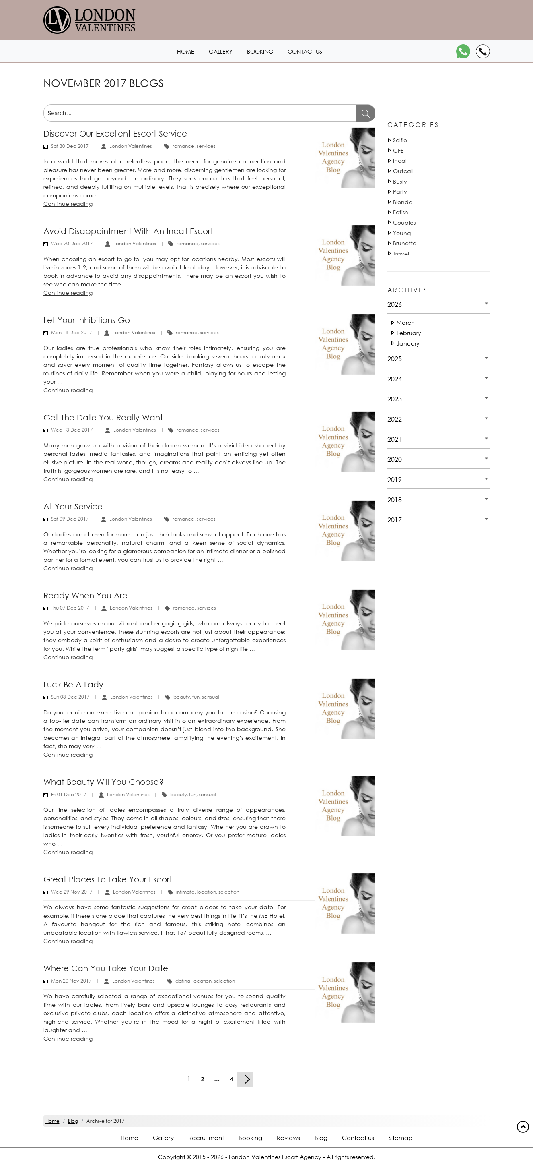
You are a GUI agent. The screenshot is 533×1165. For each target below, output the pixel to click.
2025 (394, 358)
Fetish (400, 212)
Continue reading (68, 203)
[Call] (483, 51)
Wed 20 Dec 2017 (72, 243)
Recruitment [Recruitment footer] (206, 1138)
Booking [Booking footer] (250, 1138)
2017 (394, 519)
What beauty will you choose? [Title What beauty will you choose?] (103, 781)
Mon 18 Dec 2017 (71, 332)
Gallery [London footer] (163, 1138)
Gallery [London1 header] (221, 51)
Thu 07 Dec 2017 (70, 607)
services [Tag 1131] (206, 146)
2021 (394, 439)
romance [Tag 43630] (183, 146)
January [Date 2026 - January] (408, 343)
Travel (401, 253)
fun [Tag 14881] (196, 696)
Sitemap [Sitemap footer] (400, 1138)
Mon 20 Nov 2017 (71, 980)
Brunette (404, 243)
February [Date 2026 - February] (409, 333)
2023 (394, 399)
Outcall (403, 171)
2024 (394, 379)
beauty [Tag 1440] (181, 696)
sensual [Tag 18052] (210, 696)
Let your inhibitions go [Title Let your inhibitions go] (86, 320)
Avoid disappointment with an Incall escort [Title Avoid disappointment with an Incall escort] (128, 231)
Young (402, 233)
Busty (400, 181)
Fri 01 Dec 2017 (68, 794)
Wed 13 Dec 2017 (72, 429)
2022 (394, 419)
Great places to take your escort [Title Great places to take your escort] (107, 879)
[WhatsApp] (463, 51)
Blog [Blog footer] (321, 1138)
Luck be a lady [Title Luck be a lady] (73, 684)
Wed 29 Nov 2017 (72, 891)
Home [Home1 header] (185, 51)
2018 (394, 499)
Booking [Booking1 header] (260, 51)
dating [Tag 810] (182, 980)
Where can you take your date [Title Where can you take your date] (105, 968)
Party (400, 191)
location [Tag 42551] (206, 891)
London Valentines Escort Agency (275, 1157)
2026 (394, 304)
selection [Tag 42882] (228, 891)
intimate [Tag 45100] (185, 891)
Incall (400, 160)
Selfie (400, 140)
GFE (398, 150)
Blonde (402, 202)
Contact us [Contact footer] (358, 1138)
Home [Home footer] (129, 1138)
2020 (394, 459)
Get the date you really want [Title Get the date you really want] (103, 417)
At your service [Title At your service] (73, 506)
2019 (394, 479)
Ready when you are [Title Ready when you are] (85, 595)
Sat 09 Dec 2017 (70, 518)
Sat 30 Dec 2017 (70, 146)
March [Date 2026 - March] (406, 322)
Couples (404, 222)
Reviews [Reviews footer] (288, 1138)
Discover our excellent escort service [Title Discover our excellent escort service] (115, 133)
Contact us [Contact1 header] (305, 51)
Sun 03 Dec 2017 (70, 696)
